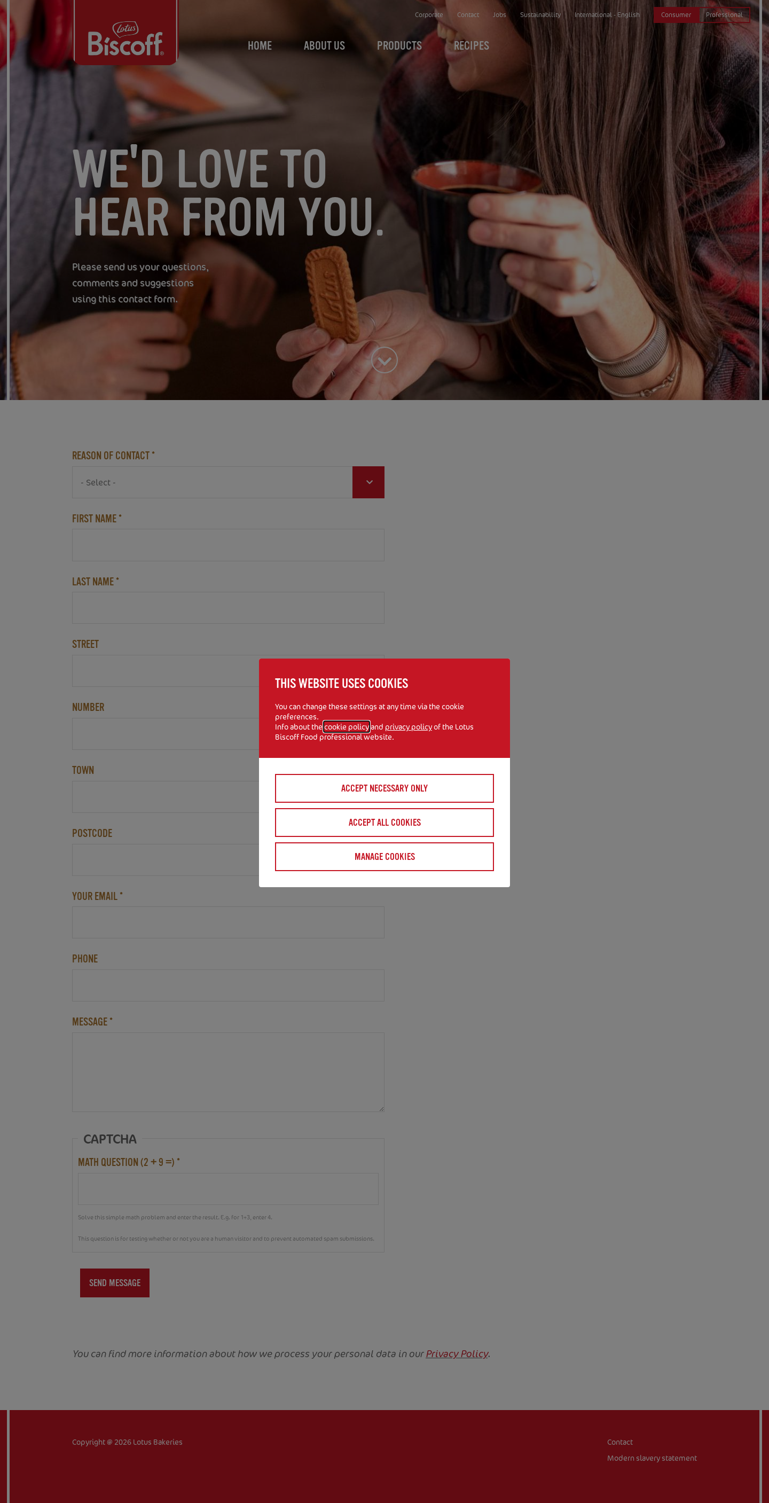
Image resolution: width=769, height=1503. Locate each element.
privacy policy (408, 727)
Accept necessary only (384, 788)
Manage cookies (385, 856)
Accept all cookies (385, 822)
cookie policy (346, 727)
